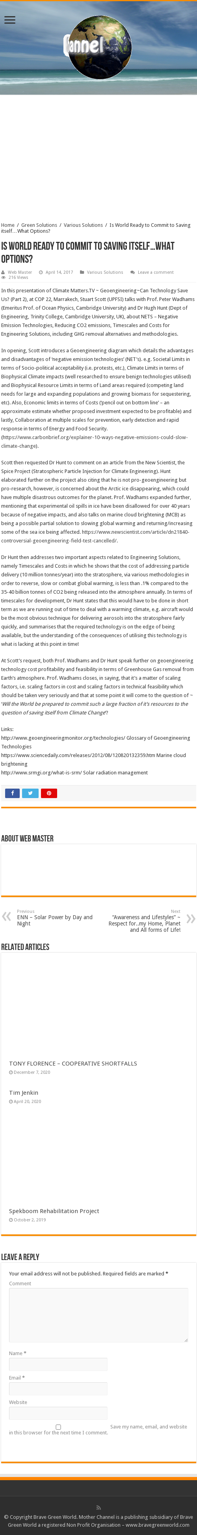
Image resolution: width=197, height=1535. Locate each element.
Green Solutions (39, 225)
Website (18, 1402)
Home (8, 225)
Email (17, 1378)
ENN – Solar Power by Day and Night (57, 918)
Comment (20, 1283)
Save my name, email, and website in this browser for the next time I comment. (98, 1430)
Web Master (20, 272)
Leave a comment (156, 272)
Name (17, 1353)
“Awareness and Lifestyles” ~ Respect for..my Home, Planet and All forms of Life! (140, 921)
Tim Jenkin (23, 1092)
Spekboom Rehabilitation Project (54, 1211)
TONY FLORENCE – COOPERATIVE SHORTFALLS (73, 1063)
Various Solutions (83, 225)
